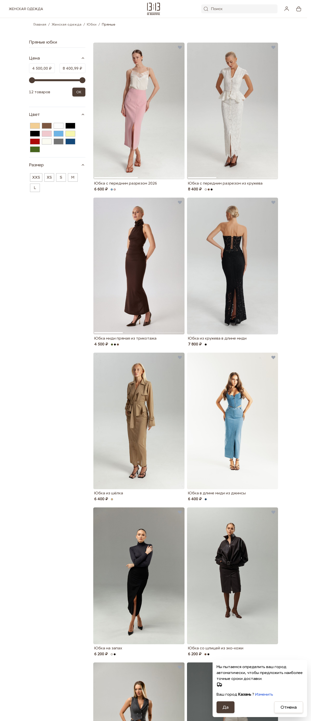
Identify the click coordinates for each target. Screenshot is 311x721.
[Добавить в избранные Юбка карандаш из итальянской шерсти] (180, 667)
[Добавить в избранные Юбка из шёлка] (180, 357)
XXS (36, 177)
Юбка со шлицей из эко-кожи (215, 648)
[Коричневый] (47, 126)
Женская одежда (66, 24)
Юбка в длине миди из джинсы (217, 493)
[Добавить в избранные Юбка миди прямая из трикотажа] (180, 202)
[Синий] (70, 141)
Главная (39, 24)
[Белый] (58, 126)
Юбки (91, 24)
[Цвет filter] (57, 114)
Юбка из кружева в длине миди (217, 338)
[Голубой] (58, 134)
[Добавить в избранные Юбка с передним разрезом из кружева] (273, 47)
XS (49, 177)
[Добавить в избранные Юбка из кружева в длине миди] (273, 202)
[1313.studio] (153, 9)
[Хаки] (35, 149)
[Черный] (70, 126)
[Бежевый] (35, 126)
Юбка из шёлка (108, 493)
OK (78, 92)
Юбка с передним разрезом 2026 (125, 183)
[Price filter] (57, 58)
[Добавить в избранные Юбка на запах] (180, 512)
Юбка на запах (108, 648)
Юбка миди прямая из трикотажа (125, 338)
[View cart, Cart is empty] (298, 8)
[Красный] (35, 141)
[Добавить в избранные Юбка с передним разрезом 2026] (180, 47)
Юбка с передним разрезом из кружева (225, 183)
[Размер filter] (57, 164)
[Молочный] (47, 141)
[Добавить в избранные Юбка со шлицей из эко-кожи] (273, 512)
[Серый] (58, 141)
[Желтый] (70, 134)
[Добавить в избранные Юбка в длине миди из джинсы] (273, 357)
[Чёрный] (35, 134)
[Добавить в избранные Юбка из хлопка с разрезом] (273, 667)
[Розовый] (47, 134)
